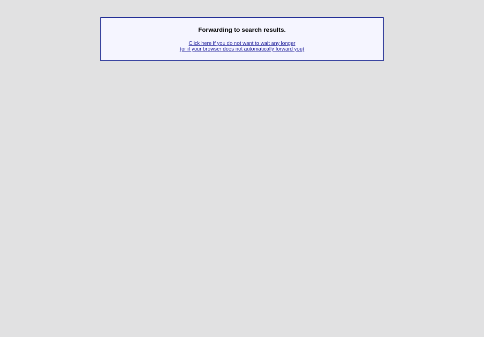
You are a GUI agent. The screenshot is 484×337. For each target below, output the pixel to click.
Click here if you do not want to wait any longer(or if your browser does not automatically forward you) (242, 45)
